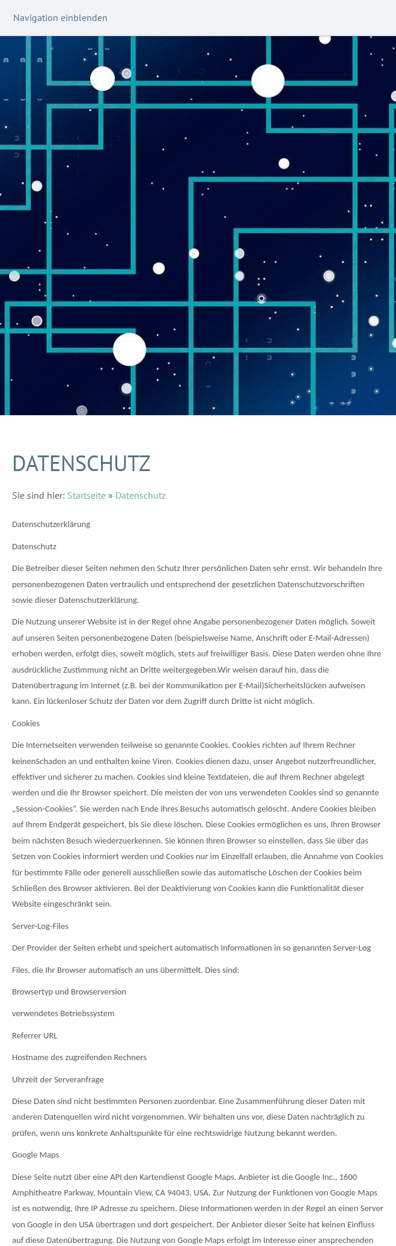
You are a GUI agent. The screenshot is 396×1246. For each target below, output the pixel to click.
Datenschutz (140, 495)
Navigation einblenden (60, 17)
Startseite (86, 495)
